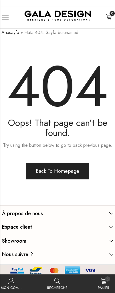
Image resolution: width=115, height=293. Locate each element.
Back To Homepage (57, 171)
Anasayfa (10, 32)
